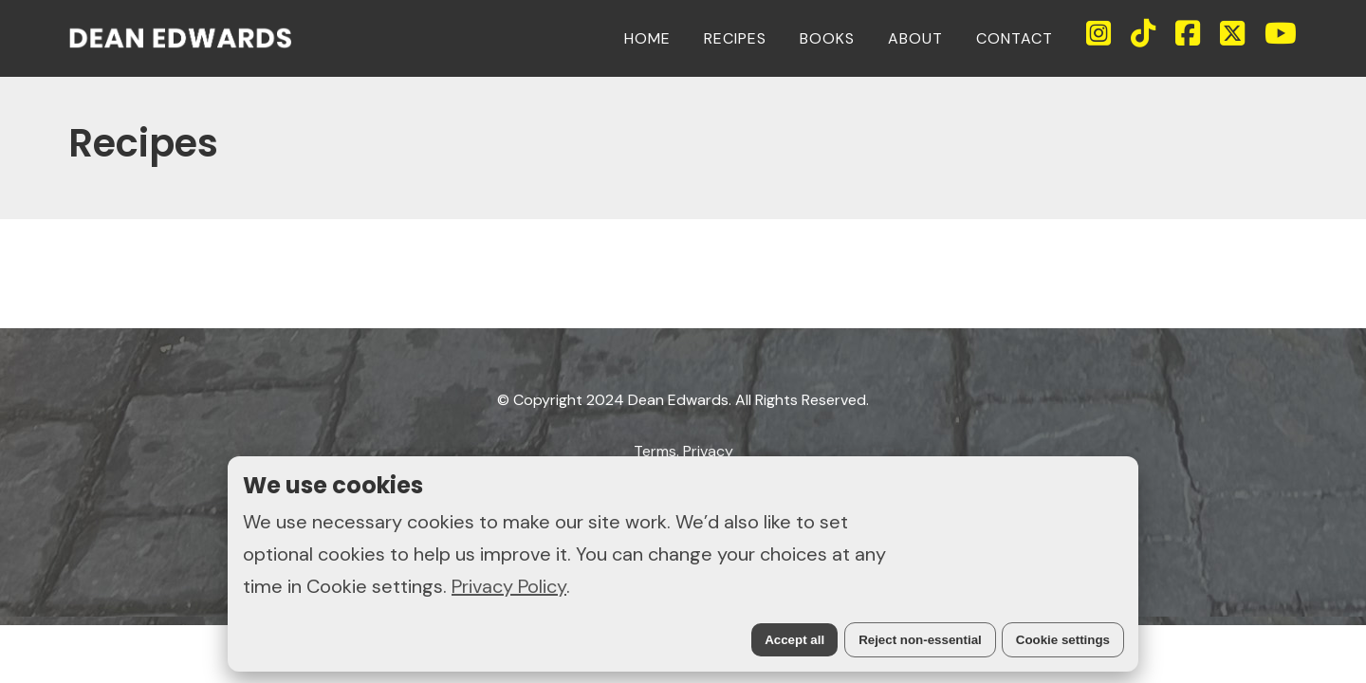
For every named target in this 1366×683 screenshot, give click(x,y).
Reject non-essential (920, 640)
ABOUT (915, 38)
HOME (647, 38)
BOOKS (827, 38)
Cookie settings (1063, 640)
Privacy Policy (509, 586)
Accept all (794, 640)
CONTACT (1014, 38)
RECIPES (735, 38)
